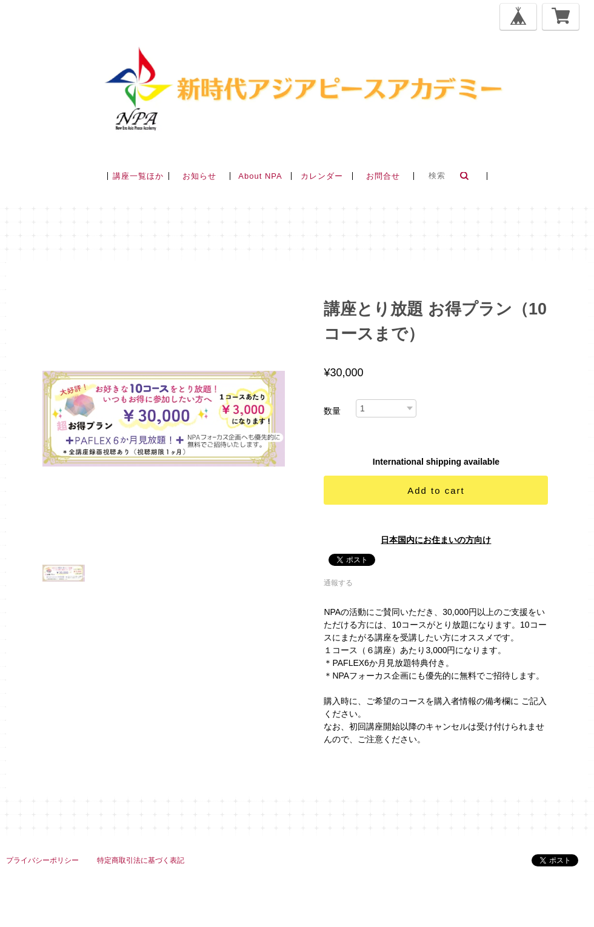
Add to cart (436, 490)
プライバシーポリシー (42, 860)
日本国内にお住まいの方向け (436, 540)
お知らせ (199, 176)
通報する (338, 583)
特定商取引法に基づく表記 (140, 860)
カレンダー (322, 176)
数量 (332, 411)
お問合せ (383, 176)
